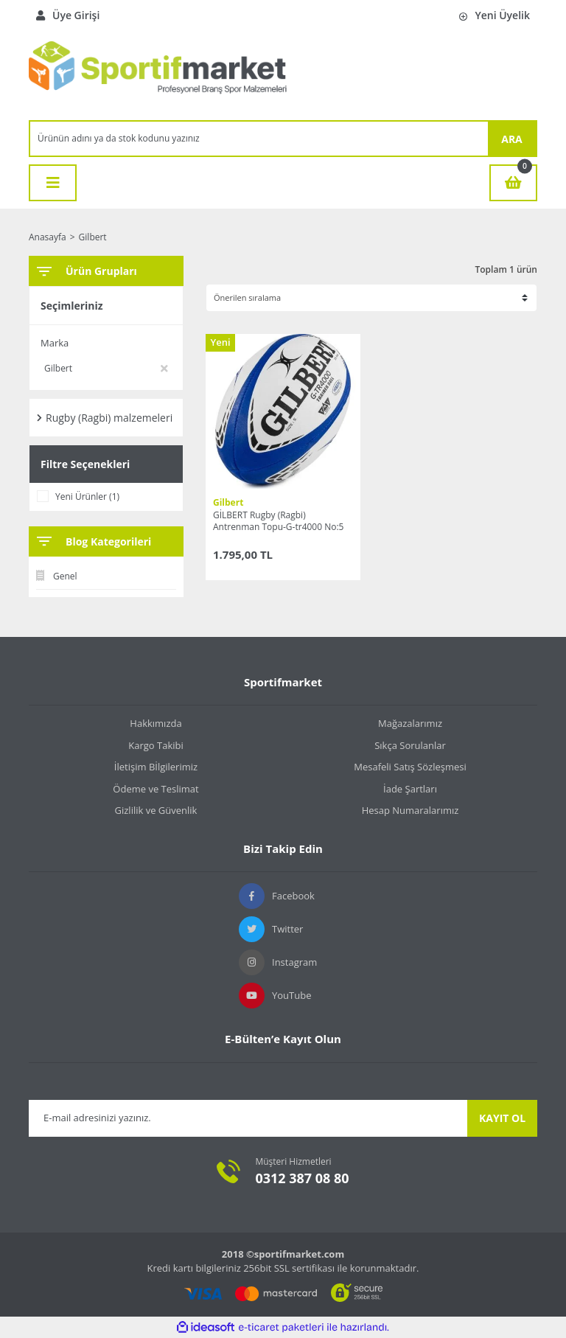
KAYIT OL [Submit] (502, 1118)
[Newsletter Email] (248, 1118)
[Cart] (513, 182)
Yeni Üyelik (494, 15)
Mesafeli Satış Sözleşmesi (410, 766)
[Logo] (158, 75)
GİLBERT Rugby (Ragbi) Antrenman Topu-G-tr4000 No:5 (278, 520)
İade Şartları (410, 788)
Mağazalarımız (410, 723)
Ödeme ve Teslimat (155, 788)
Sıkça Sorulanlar (410, 745)
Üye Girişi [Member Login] (67, 15)
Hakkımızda (155, 723)
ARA (512, 139)
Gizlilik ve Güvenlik (156, 810)
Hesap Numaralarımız (410, 810)
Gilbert (93, 237)
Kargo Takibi (155, 745)
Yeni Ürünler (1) (87, 496)
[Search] (259, 139)
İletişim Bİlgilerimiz (156, 766)
